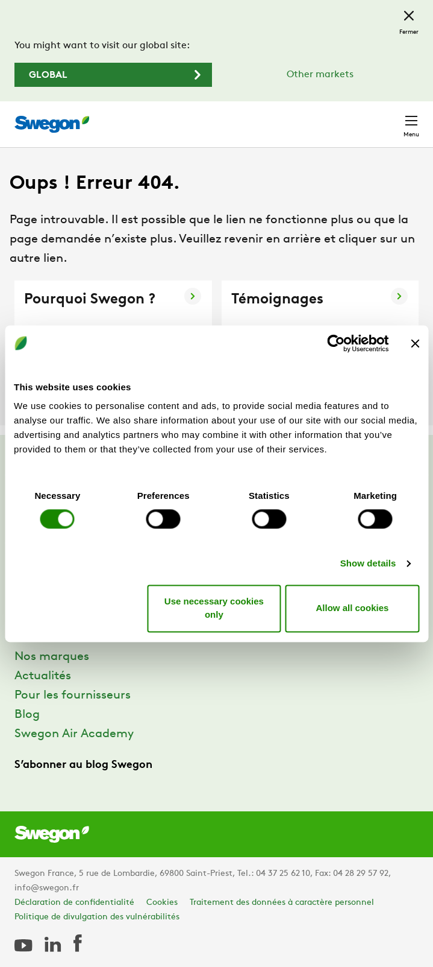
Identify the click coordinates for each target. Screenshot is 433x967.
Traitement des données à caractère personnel (282, 902)
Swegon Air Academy (74, 734)
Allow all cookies (352, 608)
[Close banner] (415, 343)
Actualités (42, 676)
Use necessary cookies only (214, 608)
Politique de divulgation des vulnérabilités (96, 917)
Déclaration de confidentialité (74, 902)
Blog (27, 715)
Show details (368, 564)
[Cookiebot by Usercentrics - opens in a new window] (335, 343)
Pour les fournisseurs (72, 696)
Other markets (320, 75)
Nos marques (51, 657)
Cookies (162, 902)
